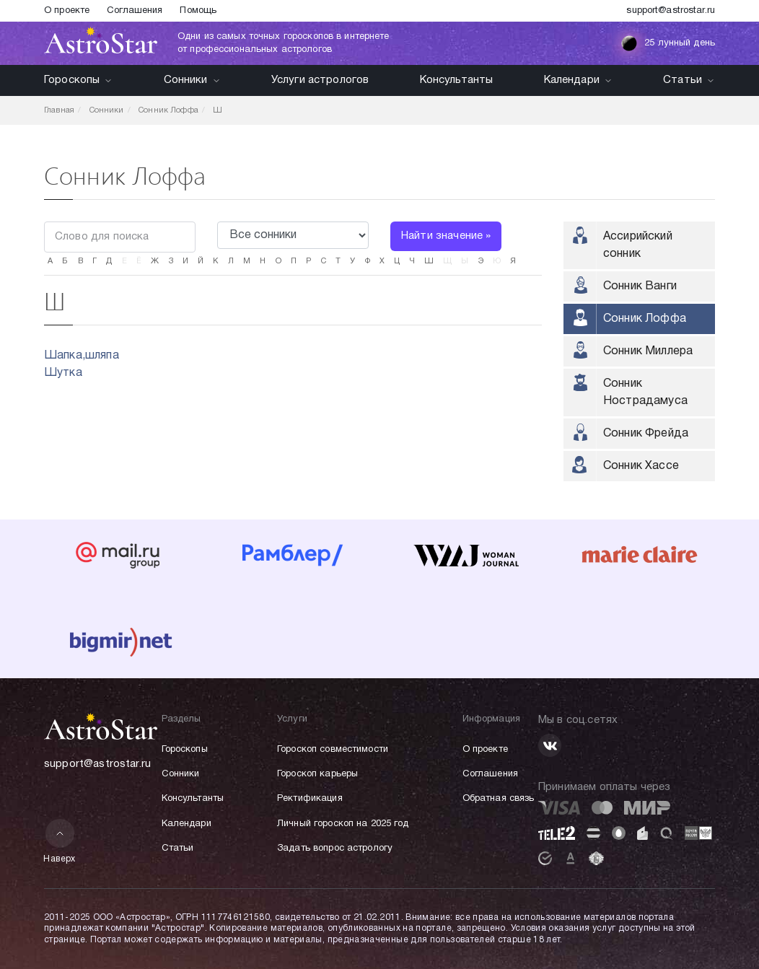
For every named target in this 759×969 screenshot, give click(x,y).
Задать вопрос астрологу (334, 848)
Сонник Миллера (648, 351)
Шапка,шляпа (81, 356)
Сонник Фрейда (645, 434)
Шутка (63, 373)
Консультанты (456, 80)
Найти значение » (446, 236)
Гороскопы (78, 80)
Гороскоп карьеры (317, 774)
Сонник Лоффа (644, 319)
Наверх (59, 841)
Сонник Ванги (640, 286)
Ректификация (310, 798)
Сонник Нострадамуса (645, 392)
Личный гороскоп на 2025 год (343, 824)
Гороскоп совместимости (332, 749)
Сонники (192, 80)
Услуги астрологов (320, 80)
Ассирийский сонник (637, 245)
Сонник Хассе (641, 466)
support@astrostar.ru (670, 10)
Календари (578, 80)
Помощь (198, 10)
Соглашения (134, 10)
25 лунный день (667, 43)
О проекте (66, 10)
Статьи (689, 80)
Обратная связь (498, 798)
